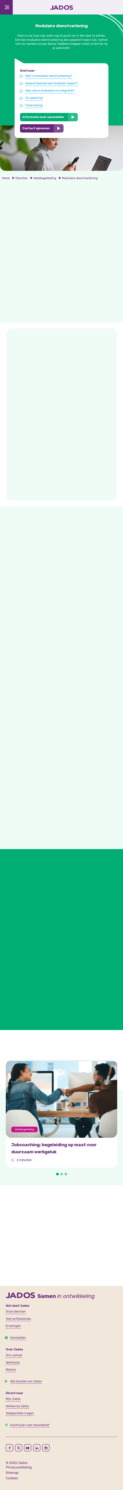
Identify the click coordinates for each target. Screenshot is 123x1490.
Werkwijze (13, 1362)
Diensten (21, 178)
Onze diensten (16, 1311)
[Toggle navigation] (6, 7)
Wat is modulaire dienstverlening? (49, 77)
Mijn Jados (13, 1399)
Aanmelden (18, 1337)
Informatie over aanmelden (44, 116)
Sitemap (12, 1473)
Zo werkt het (35, 98)
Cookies (12, 1478)
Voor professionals (18, 1318)
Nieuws (11, 1369)
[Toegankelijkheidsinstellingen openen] (114, 7)
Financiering (35, 105)
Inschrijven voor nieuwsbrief (29, 1425)
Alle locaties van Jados (26, 1381)
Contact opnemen (37, 127)
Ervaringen (13, 1326)
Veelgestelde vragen (20, 1413)
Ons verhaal (14, 1355)
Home (6, 178)
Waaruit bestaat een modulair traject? (52, 84)
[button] (57, 1174)
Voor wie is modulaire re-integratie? (50, 91)
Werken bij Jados (17, 1406)
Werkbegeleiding (45, 178)
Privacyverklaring (19, 1467)
